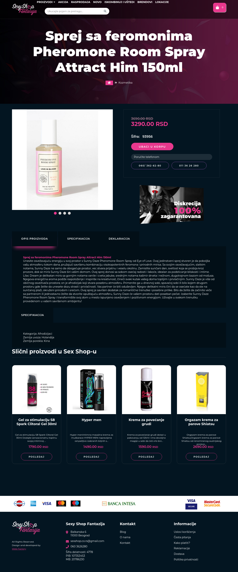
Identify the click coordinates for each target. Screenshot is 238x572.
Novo (97, 2)
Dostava (179, 553)
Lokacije (162, 2)
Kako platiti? (182, 542)
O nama (125, 536)
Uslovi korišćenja (185, 531)
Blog (123, 531)
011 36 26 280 (190, 165)
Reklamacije (182, 547)
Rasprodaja (80, 2)
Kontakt (125, 542)
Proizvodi (46, 2)
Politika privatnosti (186, 558)
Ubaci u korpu (152, 146)
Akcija (63, 2)
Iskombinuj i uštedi (120, 2)
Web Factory (19, 548)
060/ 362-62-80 (150, 165)
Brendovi (145, 2)
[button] (55, 213)
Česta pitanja (182, 536)
